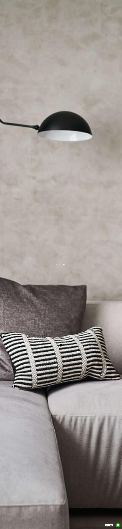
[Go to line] (118, 525)
